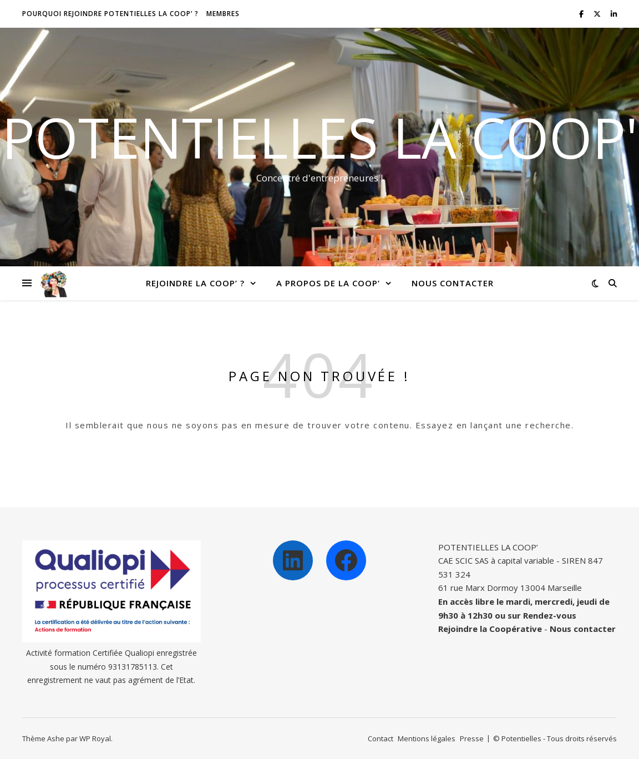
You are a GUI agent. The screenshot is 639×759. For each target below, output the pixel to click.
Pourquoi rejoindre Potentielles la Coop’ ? (110, 13)
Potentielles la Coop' (320, 137)
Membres (223, 13)
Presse (472, 738)
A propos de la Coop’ (328, 283)
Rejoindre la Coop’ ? (195, 283)
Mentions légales (426, 738)
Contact (380, 738)
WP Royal (95, 738)
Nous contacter (453, 283)
